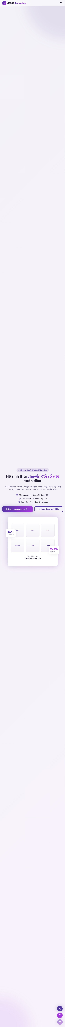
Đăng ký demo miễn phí (17, 509)
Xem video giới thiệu (49, 509)
